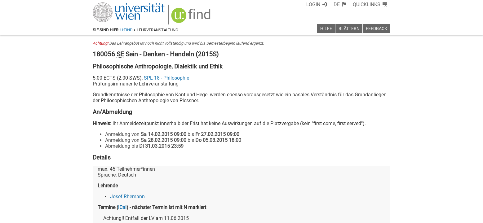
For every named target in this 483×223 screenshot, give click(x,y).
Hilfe (326, 28)
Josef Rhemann (127, 196)
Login (313, 4)
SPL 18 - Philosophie (166, 78)
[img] (192, 17)
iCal (122, 207)
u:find (126, 30)
